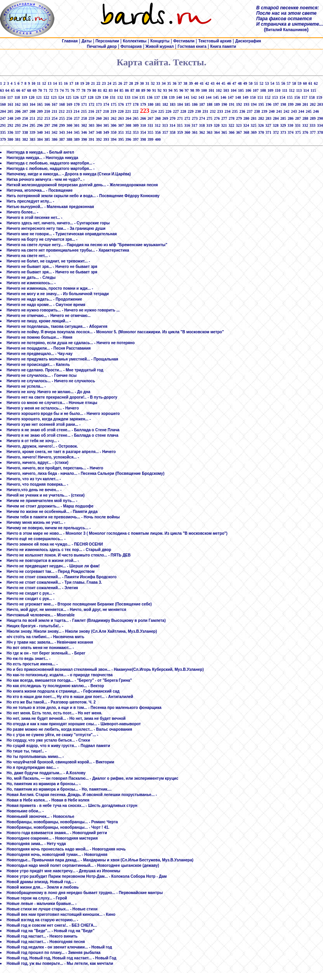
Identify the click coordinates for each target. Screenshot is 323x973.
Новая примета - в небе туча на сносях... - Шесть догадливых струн (72, 805)
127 (83, 97)
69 (34, 90)
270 (172, 118)
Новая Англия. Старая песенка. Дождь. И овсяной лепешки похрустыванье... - (82, 795)
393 (106, 139)
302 (84, 125)
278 (231, 118)
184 (180, 104)
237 (249, 111)
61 (310, 83)
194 (254, 104)
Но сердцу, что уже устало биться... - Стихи (48, 740)
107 (256, 90)
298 (54, 125)
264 (128, 118)
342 (54, 132)
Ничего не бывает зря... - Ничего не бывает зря (52, 266)
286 (290, 118)
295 (32, 125)
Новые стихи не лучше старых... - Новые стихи (52, 909)
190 (224, 104)
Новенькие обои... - (25, 811)
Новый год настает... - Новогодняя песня (46, 942)
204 (3, 111)
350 (113, 132)
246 (316, 111)
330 (290, 125)
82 (105, 90)
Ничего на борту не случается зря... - (42, 239)
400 (158, 139)
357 (165, 132)
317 (194, 125)
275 (209, 118)
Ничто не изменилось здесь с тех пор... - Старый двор (59, 550)
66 (18, 90)
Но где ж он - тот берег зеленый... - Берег (46, 653)
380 (10, 139)
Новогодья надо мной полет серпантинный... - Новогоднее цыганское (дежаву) (83, 865)
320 (216, 125)
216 (91, 111)
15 (60, 83)
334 (320, 125)
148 (238, 97)
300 (69, 125)
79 (89, 90)
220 (120, 111)
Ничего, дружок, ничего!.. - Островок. (42, 446)
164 (32, 104)
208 (32, 111)
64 (7, 90)
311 (150, 125)
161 (10, 104)
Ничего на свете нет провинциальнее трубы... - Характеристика (68, 250)
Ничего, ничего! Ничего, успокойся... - (43, 457)
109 (270, 90)
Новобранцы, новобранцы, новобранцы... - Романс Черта (62, 822)
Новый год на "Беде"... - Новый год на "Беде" (50, 931)
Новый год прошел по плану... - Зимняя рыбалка (54, 952)
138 (164, 97)
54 (272, 83)
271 (180, 118)
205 (10, 111)
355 (150, 132)
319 (209, 125)
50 (250, 83)
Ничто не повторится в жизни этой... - (43, 560)
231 (205, 111)
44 (218, 83)
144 (209, 97)
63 (2, 90)
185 (187, 104)
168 (62, 104)
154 (282, 97)
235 (235, 111)
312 (157, 125)
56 (283, 83)
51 (256, 83)
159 (319, 97)
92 (160, 90)
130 (105, 97)
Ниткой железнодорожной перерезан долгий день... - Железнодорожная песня (82, 185)
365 (224, 132)
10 (33, 83)
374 (290, 132)
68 (29, 90)
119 (24, 97)
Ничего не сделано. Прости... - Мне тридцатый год (55, 370)
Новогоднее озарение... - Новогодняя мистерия (52, 838)
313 (165, 125)
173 (99, 104)
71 (45, 90)
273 (195, 118)
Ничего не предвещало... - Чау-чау (40, 354)
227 (176, 111)
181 (158, 104)
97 (187, 90)
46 (229, 83)
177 (128, 104)
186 (195, 104)
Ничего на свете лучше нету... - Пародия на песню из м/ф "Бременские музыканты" (87, 245)
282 (261, 118)
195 (261, 104)
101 (211, 90)
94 (170, 90)
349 (106, 132)
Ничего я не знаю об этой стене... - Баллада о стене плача (62, 435)
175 (113, 104)
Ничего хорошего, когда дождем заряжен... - (49, 419)
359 (180, 132)
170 (77, 104)
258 (84, 118)
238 (257, 111)
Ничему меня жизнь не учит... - (36, 522)
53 (267, 83)
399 (150, 139)
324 (246, 125)
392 (99, 139)
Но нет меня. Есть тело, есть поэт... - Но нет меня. (54, 713)
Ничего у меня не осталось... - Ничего (43, 408)
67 (24, 90)
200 (298, 104)
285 (283, 118)
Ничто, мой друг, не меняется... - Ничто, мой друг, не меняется (66, 609)
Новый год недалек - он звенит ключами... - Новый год (59, 947)
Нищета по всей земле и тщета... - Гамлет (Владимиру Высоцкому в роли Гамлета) (86, 620)
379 (3, 139)
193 (246, 104)
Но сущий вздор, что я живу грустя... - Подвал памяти (58, 746)
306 (113, 125)
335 (3, 132)
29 (136, 83)
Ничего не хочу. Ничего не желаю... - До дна (48, 392)
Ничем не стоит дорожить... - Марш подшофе (50, 506)
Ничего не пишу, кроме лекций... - (39, 321)
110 (277, 90)
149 (245, 97)
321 (224, 125)
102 (219, 90)
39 (191, 83)
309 (136, 125)
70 (40, 90)
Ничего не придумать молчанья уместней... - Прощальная (62, 359)
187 (202, 104)
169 (69, 104)
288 (305, 118)
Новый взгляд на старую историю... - (42, 920)
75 (67, 90)
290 (320, 118)
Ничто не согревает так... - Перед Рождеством (51, 571)
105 (241, 90)
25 (114, 83)
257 (77, 118)
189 (217, 104)
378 (320, 132)
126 (76, 97)
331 (297, 125)
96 (181, 90)
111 (284, 90)
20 (87, 83)
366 (231, 132)
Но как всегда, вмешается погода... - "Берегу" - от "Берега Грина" (69, 680)
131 (113, 97)
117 (9, 97)
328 (275, 125)
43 (212, 83)
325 (253, 125)
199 (290, 104)
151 (260, 97)
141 (186, 97)
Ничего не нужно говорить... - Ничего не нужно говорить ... (63, 310)
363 (209, 132)
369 (254, 132)
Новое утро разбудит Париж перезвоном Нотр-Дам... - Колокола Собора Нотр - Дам (87, 876)
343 (62, 132)
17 (71, 83)
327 (268, 125)
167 (54, 104)
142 (194, 97)
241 (279, 111)
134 (135, 97)
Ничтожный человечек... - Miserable (41, 615)
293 (18, 125)
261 (106, 118)
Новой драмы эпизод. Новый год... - (41, 882)
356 (158, 132)
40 (196, 83)
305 (106, 125)
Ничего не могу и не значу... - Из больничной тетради (58, 294)
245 (308, 111)
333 (312, 125)
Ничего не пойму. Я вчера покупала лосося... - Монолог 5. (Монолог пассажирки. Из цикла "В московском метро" (115, 332)
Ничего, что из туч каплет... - (34, 479)
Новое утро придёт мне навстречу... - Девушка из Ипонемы (63, 871)
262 (113, 118)
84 (116, 90)
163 (25, 104)
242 (286, 111)
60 (305, 83)
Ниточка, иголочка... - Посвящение (40, 190)
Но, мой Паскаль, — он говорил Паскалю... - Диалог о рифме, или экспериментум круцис (92, 778)
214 (76, 111)
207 (25, 111)
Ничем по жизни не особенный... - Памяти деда (52, 511)
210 (47, 111)
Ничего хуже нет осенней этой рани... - (44, 424)
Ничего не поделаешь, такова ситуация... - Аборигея (57, 326)
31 (147, 83)
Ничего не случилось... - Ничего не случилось (51, 381)
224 (153, 111)
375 (298, 132)
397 (136, 139)
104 (233, 90)
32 (153, 83)
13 (49, 83)
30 (142, 83)
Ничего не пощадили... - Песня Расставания (49, 348)
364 (217, 132)
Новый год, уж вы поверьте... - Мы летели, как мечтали (60, 963)
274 (202, 118)
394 (113, 139)
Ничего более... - (22, 212)
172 (91, 104)
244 (301, 111)
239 (264, 111)
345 (77, 132)
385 (47, 139)
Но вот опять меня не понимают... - (40, 648)
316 (187, 125)
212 (61, 111)
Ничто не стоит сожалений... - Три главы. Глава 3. (54, 582)
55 (278, 83)
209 (40, 111)
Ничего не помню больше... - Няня (39, 337)
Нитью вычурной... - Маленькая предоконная (50, 207)
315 (179, 125)
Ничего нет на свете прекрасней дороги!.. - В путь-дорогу (62, 397)
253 (47, 118)
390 (84, 139)
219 (113, 111)
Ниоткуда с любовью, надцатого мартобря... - (51, 163)
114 (306, 90)
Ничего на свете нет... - (28, 256)
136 (150, 97)
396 (128, 139)
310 (143, 125)
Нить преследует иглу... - (30, 201)
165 (40, 104)
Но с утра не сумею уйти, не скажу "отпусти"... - (52, 735)
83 (111, 90)
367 (239, 132)
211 (54, 111)
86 (127, 90)
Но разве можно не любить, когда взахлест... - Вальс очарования (69, 729)
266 (143, 118)
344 (69, 132)
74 (62, 90)
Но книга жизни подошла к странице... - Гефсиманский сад (63, 691)
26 (120, 83)
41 (201, 83)
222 (135, 111)
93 (165, 90)
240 (271, 111)
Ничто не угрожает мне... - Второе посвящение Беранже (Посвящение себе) (79, 604)
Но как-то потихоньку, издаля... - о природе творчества (60, 675)
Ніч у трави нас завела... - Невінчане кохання (50, 642)
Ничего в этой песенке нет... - (35, 217)
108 (263, 90)
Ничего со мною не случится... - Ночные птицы (52, 403)
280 (246, 118)
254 (54, 118)
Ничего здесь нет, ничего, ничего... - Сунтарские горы (58, 223)
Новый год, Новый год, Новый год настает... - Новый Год (61, 958)
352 (128, 132)
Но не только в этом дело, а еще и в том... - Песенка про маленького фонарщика (84, 707)
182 (165, 104)
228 (183, 111)
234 (227, 111)
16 (66, 83)
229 (190, 111)
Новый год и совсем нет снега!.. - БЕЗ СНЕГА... (52, 925)
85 (121, 90)
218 (106, 111)
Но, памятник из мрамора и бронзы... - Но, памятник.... (59, 789)
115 (313, 90)
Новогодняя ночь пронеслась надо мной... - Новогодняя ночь (66, 849)
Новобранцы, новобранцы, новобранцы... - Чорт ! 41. (58, 827)
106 (248, 90)
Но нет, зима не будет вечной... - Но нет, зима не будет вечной (66, 718)
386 (54, 139)
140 (179, 97)
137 (157, 97)
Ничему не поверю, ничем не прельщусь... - (49, 528)
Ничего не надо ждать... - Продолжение (44, 299)
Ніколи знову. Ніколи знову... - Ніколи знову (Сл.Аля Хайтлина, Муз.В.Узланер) (82, 631)
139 (172, 97)
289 (313, 118)
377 (313, 132)
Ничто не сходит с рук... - (30, 593)
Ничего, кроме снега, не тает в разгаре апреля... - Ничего (61, 452)
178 (136, 104)
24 (109, 83)
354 (143, 132)
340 (40, 132)
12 (44, 83)
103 (226, 90)
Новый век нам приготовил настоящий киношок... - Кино (61, 914)
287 (298, 118)
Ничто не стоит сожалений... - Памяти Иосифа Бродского (61, 577)
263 (121, 118)
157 (304, 97)
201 (305, 104)
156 (297, 97)
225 (161, 111)
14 (55, 83)
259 (91, 118)
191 (231, 104)
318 (202, 125)
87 (132, 90)
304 (99, 125)
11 (38, 83)
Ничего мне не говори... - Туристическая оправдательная (62, 234)
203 (320, 104)
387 (62, 139)
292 (10, 125)
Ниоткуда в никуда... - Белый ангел (40, 152)
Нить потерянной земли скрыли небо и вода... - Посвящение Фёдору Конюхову (83, 196)
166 (47, 104)
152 (268, 97)
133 (127, 97)
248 (10, 118)
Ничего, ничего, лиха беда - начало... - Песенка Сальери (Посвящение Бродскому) (86, 473)
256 (69, 118)
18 (76, 83)
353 (136, 132)
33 (158, 83)
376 (305, 132)
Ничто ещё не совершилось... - (36, 539)
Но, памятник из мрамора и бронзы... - (44, 784)
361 (195, 132)
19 (82, 83)
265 (136, 118)
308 (128, 125)
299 (62, 125)
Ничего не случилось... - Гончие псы (41, 375)
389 (77, 139)
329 (283, 125)
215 (84, 111)
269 (165, 118)
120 (32, 97)
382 (25, 139)
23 (104, 83)
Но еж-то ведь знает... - (28, 658)
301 (77, 125)
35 (169, 83)
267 (150, 118)
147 (231, 97)
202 (313, 104)
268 (158, 118)
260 (99, 118)
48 (239, 83)
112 (291, 90)
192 (239, 104)
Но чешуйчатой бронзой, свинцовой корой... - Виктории (60, 762)
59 (299, 83)
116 (2, 97)
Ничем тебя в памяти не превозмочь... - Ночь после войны (63, 517)
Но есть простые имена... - (32, 664)
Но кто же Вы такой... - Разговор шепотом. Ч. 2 (51, 702)
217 (98, 111)
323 (238, 125)
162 (18, 104)
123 (54, 97)
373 (283, 132)
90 (149, 90)
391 (91, 139)
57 (288, 83)
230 (198, 111)
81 (100, 90)
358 (172, 132)
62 (316, 83)
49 (245, 83)
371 (268, 132)
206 (18, 111)
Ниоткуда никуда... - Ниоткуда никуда (42, 158)
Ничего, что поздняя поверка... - (37, 484)
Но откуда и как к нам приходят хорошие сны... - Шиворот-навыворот (74, 724)
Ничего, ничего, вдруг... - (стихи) (37, 462)
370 (261, 132)
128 (91, 97)
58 (294, 83)
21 (93, 83)
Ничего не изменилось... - (31, 283)
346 (84, 132)
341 (47, 132)
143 (201, 97)
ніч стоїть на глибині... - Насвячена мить (45, 637)
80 (94, 90)
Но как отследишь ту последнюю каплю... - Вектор (55, 686)
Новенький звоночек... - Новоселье (40, 816)
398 (143, 139)
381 (18, 139)
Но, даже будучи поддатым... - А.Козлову (46, 773)
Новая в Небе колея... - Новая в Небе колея (48, 800)
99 (198, 90)
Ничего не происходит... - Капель (38, 364)
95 (176, 90)
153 (275, 97)
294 (25, 125)
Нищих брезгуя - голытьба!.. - (35, 626)
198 (283, 104)
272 (187, 118)
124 (61, 97)
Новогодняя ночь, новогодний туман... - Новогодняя (57, 854)
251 (32, 118)
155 (290, 97)
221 (128, 111)
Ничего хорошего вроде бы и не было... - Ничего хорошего (63, 413)
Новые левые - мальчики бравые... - (41, 903)
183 (172, 104)
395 (121, 139)
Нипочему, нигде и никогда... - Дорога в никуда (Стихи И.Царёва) (69, 174)
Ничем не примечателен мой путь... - (42, 501)
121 (39, 97)
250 (25, 118)
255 (62, 118)
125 (68, 97)
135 (142, 97)
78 (83, 90)
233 (220, 111)
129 (98, 97)
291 (3, 125)
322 (231, 125)
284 (276, 118)
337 (18, 132)
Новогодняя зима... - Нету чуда (36, 844)
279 (239, 118)
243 (294, 111)
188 (209, 104)
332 (305, 125)
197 (276, 104)
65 (13, 90)
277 (224, 118)
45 (223, 83)
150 (253, 97)
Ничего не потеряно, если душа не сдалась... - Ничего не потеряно (71, 343)
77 (78, 90)
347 (91, 132)
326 (261, 125)
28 (131, 83)
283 (268, 118)
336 (10, 132)
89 (143, 90)
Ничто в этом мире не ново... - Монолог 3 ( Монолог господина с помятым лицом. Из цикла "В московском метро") (117, 533)
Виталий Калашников (286, 30)
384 (40, 139)
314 (172, 125)
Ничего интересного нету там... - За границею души (56, 228)
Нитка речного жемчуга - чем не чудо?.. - (46, 179)
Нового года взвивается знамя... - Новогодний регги (57, 833)
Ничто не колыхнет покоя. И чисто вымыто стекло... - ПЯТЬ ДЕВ (69, 555)
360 (187, 132)
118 (17, 97)
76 (73, 90)
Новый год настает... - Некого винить (42, 936)
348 (99, 132)
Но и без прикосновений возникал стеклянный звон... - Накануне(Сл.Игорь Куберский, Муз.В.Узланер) (105, 669)
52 (261, 83)
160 (3, 104)
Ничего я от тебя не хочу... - (33, 441)
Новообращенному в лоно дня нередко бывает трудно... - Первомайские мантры (85, 893)
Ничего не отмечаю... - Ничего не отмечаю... (48, 315)
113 (299, 90)
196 (268, 104)
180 (150, 104)
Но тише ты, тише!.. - (27, 751)
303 (91, 125)
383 (32, 139)
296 (40, 125)
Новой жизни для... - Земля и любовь (43, 887)
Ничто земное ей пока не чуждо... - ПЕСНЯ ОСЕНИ (55, 544)
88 (138, 90)
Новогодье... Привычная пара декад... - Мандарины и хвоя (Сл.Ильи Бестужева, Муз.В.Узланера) (100, 860)
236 (242, 111)
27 (125, 83)
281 (254, 118)
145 (216, 97)
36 (174, 83)
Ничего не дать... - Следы (31, 277)
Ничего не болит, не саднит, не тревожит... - (48, 261)
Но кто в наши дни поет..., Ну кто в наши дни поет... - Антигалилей (70, 697)
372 (276, 132)
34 (163, 83)
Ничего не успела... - (26, 386)
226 (168, 111)
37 (180, 83)
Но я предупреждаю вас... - (33, 767)
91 (154, 90)
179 (143, 104)
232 (212, 111)
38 (185, 83)
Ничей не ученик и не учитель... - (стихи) (46, 495)
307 (121, 125)
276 (217, 118)
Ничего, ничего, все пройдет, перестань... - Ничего (55, 468)
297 (47, 125)
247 (3, 118)
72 (51, 90)
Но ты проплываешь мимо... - (35, 756)
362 (202, 132)
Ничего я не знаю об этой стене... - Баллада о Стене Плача (63, 430)
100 (204, 90)
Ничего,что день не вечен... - (34, 490)
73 (56, 90)
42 (207, 83)
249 (18, 118)
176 (121, 104)
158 (312, 97)
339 (32, 132)
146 (223, 97)
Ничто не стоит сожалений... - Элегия (42, 588)
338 (25, 132)
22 (98, 83)
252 (40, 118)
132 (120, 97)
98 (192, 90)
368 (246, 132)
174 (106, 104)
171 (84, 104)
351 (121, 132)
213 (69, 111)
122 (46, 97)
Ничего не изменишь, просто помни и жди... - (50, 288)
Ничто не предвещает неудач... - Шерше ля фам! (53, 566)
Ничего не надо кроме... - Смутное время (46, 305)
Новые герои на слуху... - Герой (37, 898)
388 (69, 139)
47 (234, 83)
